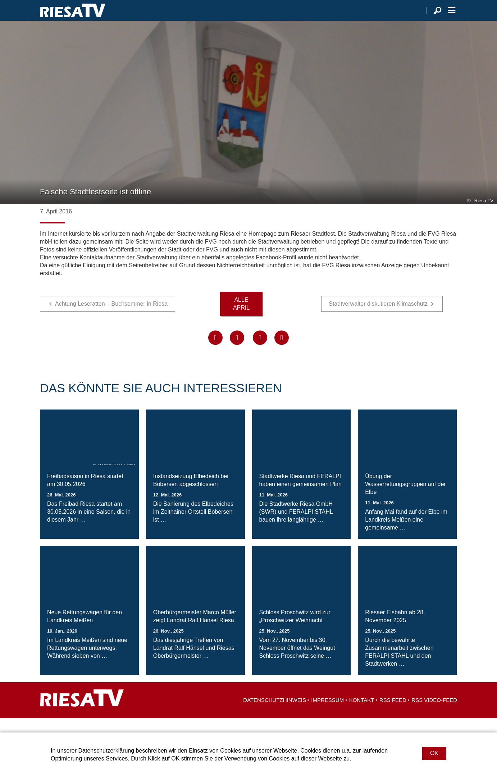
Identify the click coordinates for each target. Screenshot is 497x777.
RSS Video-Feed (434, 714)
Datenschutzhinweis (274, 714)
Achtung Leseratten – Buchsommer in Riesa (111, 318)
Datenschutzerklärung (106, 751)
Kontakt (361, 714)
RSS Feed (392, 714)
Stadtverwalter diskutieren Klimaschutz (378, 318)
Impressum (327, 714)
